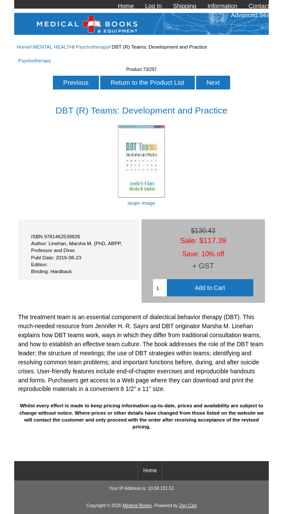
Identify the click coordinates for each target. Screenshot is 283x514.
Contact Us (263, 6)
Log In (153, 6)
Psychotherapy (92, 46)
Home (126, 6)
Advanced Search (254, 15)
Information (222, 6)
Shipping (184, 6)
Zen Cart (188, 505)
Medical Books (137, 505)
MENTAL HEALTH (53, 46)
